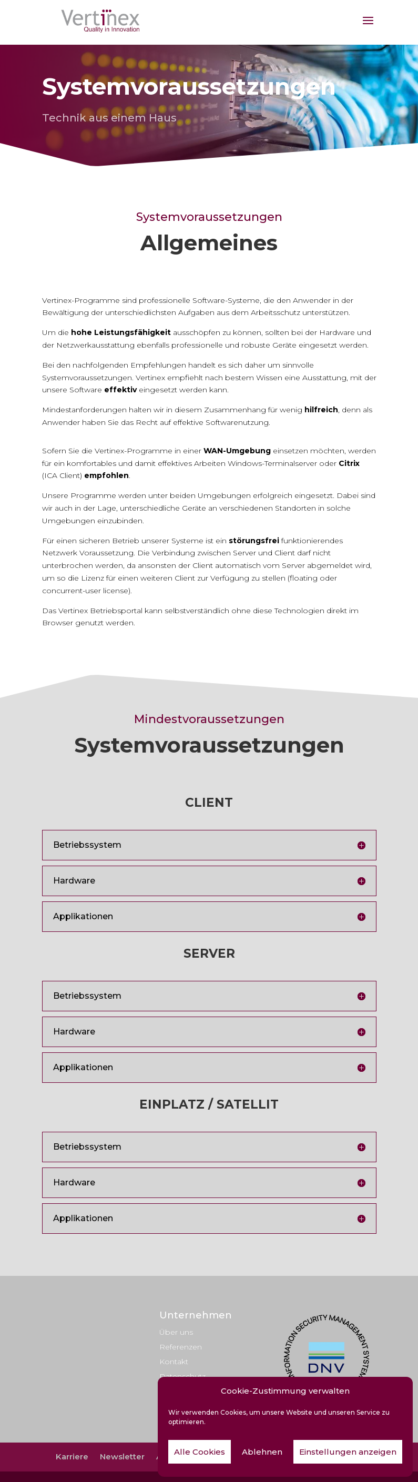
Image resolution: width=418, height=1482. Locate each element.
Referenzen (180, 1347)
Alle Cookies (199, 1452)
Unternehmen (195, 1315)
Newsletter (122, 1456)
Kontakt (173, 1361)
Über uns (176, 1332)
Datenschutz (182, 1376)
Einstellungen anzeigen (347, 1452)
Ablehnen (262, 1452)
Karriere (72, 1456)
